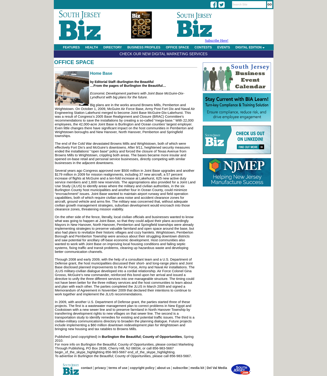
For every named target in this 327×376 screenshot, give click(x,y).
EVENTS (223, 47)
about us (163, 368)
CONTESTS (203, 47)
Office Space (74, 62)
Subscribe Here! (216, 40)
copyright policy (142, 368)
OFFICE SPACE (177, 47)
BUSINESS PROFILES (143, 47)
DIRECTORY (112, 47)
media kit (197, 368)
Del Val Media (217, 368)
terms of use (118, 368)
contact (86, 368)
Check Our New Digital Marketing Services (163, 54)
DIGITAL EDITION (250, 47)
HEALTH (91, 47)
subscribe (180, 368)
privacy (100, 368)
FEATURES (71, 47)
